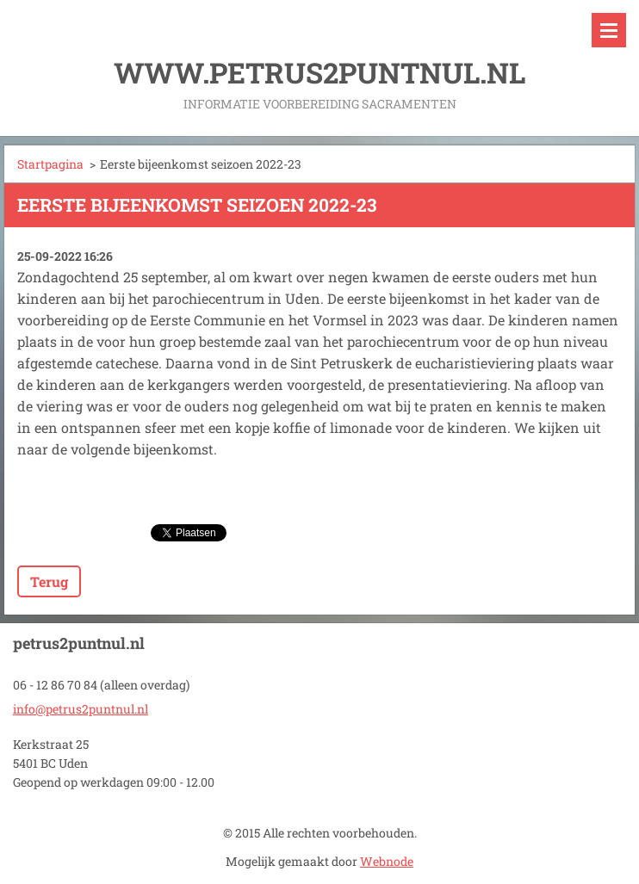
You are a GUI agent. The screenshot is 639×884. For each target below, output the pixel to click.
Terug (49, 581)
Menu (609, 30)
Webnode (386, 861)
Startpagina (50, 164)
